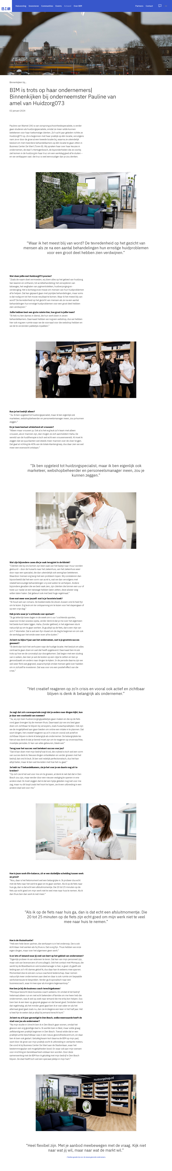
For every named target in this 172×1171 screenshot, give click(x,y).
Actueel (67, 6)
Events (59, 6)
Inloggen (157, 6)
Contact (133, 6)
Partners (123, 6)
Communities (47, 6)
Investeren (34, 6)
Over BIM (78, 6)
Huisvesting (21, 6)
